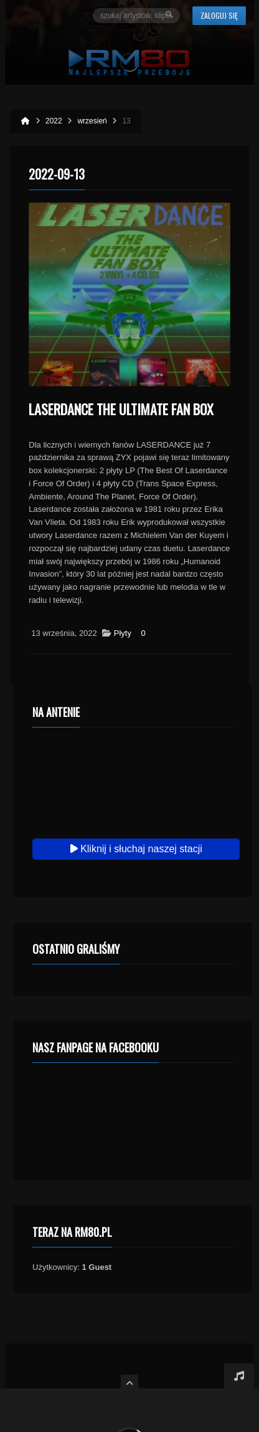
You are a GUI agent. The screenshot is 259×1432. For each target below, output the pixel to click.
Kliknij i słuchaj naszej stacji (136, 848)
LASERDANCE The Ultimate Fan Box (121, 409)
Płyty (122, 633)
